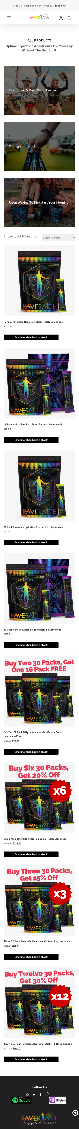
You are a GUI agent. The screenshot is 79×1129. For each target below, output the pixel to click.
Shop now (60, 5)
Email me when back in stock (31, 335)
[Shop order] (58, 236)
